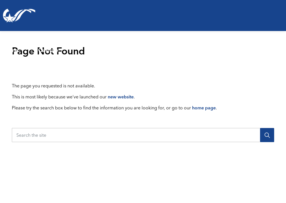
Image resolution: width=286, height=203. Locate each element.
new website (121, 97)
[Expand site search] (279, 69)
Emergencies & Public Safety (136, 46)
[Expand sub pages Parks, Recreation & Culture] (100, 46)
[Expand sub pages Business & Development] (236, 46)
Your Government (260, 46)
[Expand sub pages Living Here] (31, 46)
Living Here (12, 46)
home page (204, 108)
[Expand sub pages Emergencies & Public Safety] (172, 46)
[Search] (267, 135)
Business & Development (197, 46)
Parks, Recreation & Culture (64, 46)
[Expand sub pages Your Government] (283, 46)
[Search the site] (143, 135)
